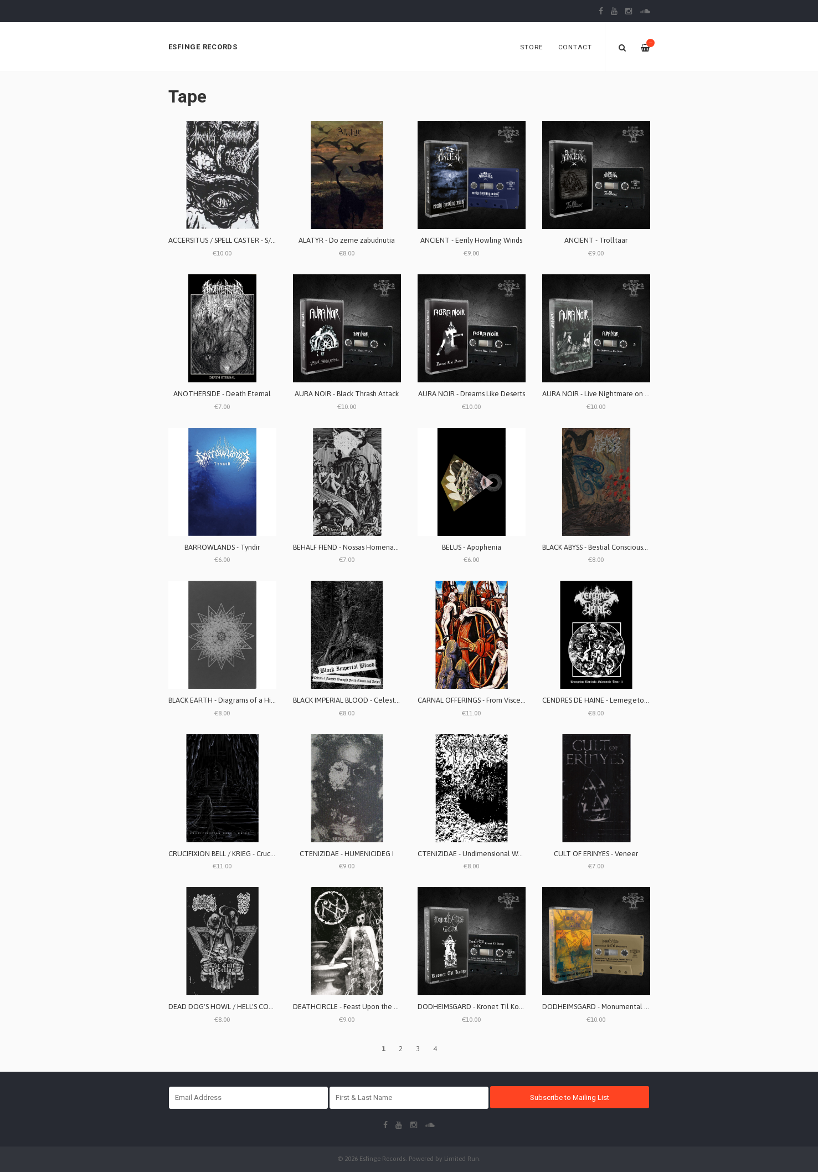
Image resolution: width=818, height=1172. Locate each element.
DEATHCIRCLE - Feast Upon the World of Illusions (371, 1006)
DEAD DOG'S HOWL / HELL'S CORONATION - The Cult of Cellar (268, 1006)
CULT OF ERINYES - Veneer (596, 853)
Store (531, 47)
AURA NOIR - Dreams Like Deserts (471, 394)
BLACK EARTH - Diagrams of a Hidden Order (237, 700)
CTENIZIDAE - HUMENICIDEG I (347, 853)
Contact (575, 47)
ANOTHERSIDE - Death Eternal (222, 394)
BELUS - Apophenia (471, 547)
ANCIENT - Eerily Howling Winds (471, 240)
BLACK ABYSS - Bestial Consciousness (599, 547)
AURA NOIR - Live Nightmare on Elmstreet (609, 394)
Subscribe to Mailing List (569, 1097)
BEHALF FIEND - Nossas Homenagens (351, 547)
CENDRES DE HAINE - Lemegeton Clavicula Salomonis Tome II (640, 700)
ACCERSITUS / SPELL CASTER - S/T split (229, 240)
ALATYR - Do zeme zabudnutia (347, 240)
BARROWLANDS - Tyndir (222, 547)
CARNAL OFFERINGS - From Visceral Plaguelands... (496, 700)
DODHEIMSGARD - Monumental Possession (610, 1006)
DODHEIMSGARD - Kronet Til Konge (475, 1006)
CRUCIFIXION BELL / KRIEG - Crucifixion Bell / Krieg (247, 853)
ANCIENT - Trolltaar (595, 240)
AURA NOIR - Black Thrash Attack (347, 394)
